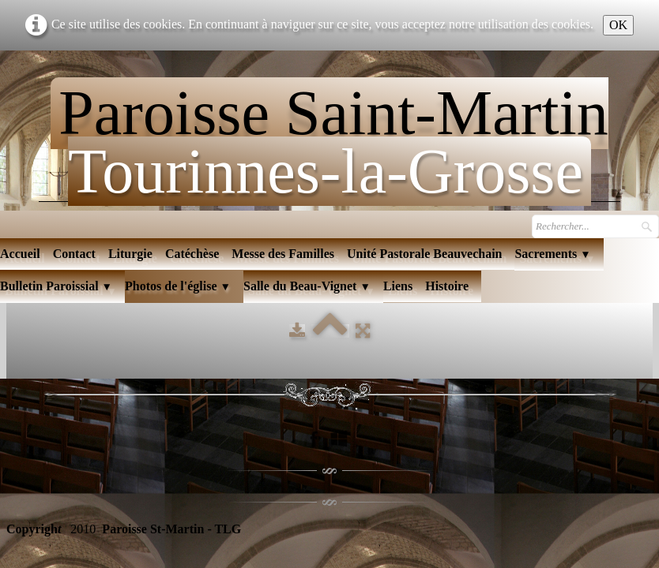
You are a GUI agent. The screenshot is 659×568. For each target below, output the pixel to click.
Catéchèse (192, 253)
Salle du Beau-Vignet (307, 286)
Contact (74, 253)
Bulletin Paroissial (56, 286)
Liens (397, 286)
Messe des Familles (283, 253)
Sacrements (552, 253)
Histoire (447, 286)
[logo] (329, 135)
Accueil (20, 253)
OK (618, 25)
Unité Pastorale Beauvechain (424, 253)
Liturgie (130, 253)
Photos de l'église (178, 286)
